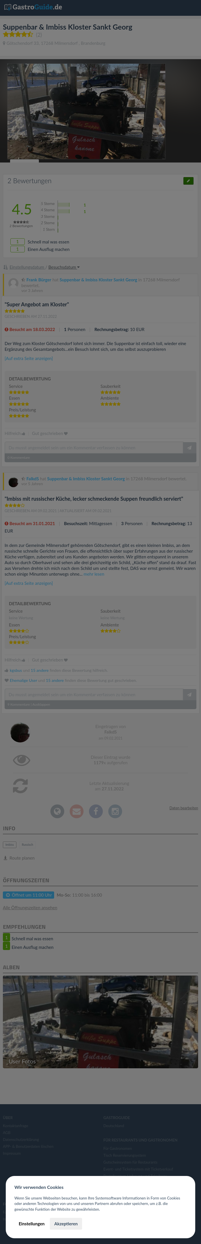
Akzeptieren (65, 1223)
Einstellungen (32, 1223)
